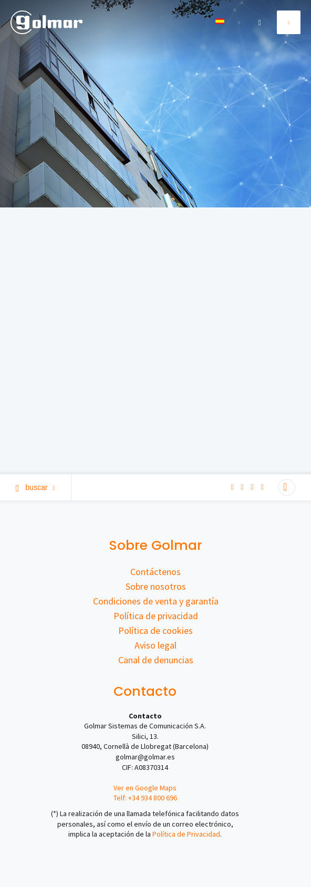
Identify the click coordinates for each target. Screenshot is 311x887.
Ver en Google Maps (145, 787)
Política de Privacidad (186, 834)
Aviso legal (155, 645)
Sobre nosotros (156, 586)
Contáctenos (155, 572)
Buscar (35, 487)
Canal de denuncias (155, 660)
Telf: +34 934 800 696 (145, 797)
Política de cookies (155, 630)
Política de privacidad (155, 616)
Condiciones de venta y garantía (156, 601)
